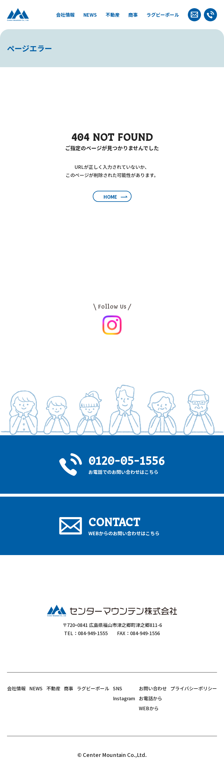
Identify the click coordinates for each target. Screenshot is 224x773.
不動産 (113, 14)
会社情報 (65, 14)
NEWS (90, 14)
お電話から (150, 698)
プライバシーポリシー (193, 688)
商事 (133, 14)
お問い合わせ (153, 688)
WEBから (149, 708)
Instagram (124, 698)
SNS (117, 688)
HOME (110, 196)
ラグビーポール (162, 14)
